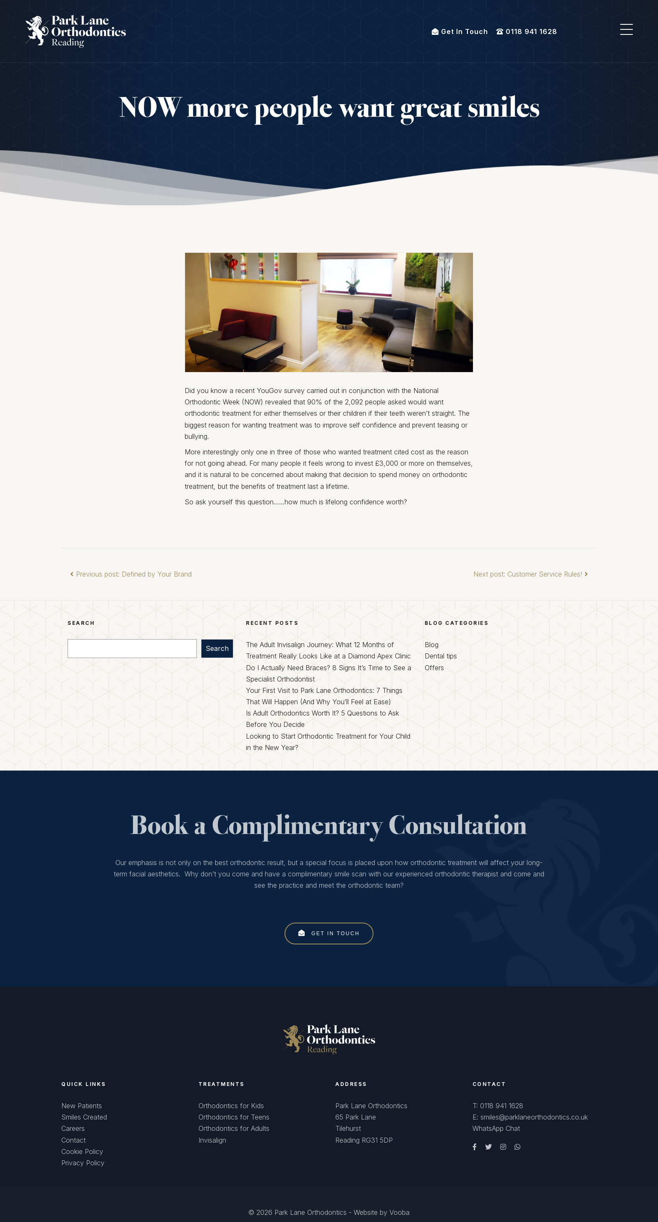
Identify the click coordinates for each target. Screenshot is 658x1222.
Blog (432, 644)
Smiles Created (84, 1117)
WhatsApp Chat (496, 1128)
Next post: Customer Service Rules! (531, 574)
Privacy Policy (82, 1163)
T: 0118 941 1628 (498, 1105)
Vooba (399, 1212)
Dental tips (441, 656)
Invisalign (212, 1140)
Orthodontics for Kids (231, 1105)
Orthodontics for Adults (233, 1128)
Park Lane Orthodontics (310, 1212)
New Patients (81, 1105)
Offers (434, 667)
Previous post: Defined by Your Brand (130, 574)
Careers (73, 1128)
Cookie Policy (82, 1151)
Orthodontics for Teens (233, 1117)
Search (217, 648)
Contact (73, 1140)
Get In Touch (329, 933)
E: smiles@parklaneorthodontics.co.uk (530, 1117)
